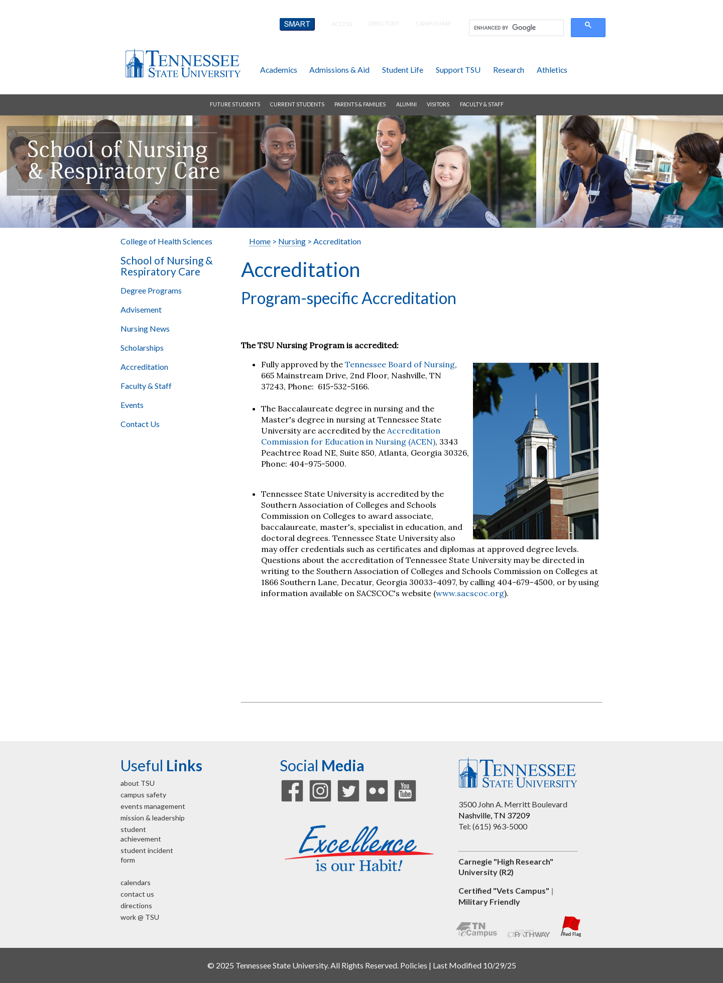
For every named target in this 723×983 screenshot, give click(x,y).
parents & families (360, 104)
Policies (413, 965)
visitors (438, 104)
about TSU (137, 783)
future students (235, 104)
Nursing (292, 241)
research (508, 69)
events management (152, 806)
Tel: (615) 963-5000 (492, 826)
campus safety (143, 794)
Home (260, 241)
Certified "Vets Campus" (503, 890)
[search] (515, 28)
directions (136, 905)
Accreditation (144, 366)
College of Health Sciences (166, 241)
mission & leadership (152, 817)
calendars (135, 882)
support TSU (458, 69)
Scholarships (142, 347)
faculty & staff (482, 104)
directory (384, 23)
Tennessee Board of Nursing (400, 364)
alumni (406, 104)
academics (278, 69)
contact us (137, 894)
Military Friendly (489, 901)
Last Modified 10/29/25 (474, 965)
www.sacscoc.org (470, 593)
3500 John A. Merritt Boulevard (512, 804)
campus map (433, 23)
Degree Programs (151, 290)
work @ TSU (139, 917)
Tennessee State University (182, 63)
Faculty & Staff (146, 385)
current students (297, 104)
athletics (552, 69)
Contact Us (140, 424)
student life (402, 69)
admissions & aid (339, 69)
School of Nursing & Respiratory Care (166, 266)
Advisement (141, 309)
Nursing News (145, 328)
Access (341, 24)
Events (132, 404)
